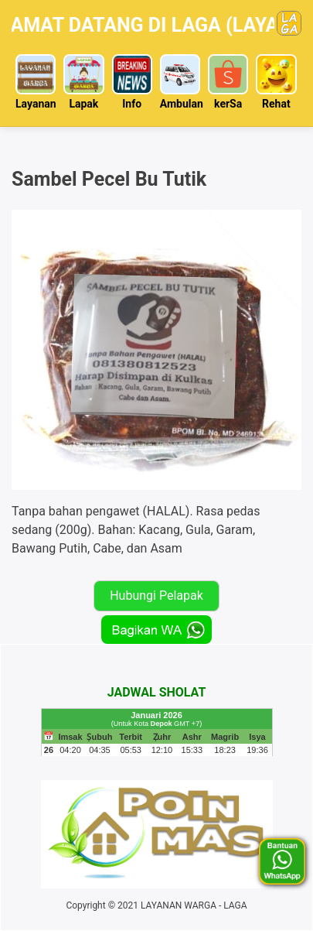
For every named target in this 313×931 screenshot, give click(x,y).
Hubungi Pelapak (156, 595)
